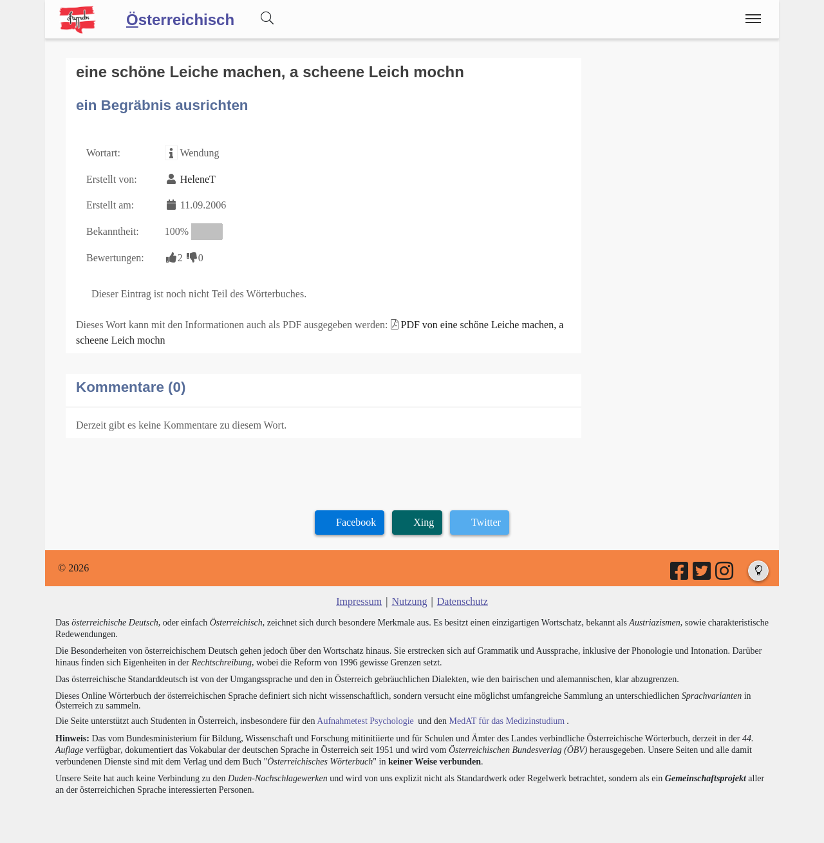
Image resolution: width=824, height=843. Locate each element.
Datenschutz (462, 601)
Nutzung (409, 601)
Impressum (359, 601)
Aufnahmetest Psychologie (365, 721)
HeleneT (198, 179)
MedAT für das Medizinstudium (507, 721)
